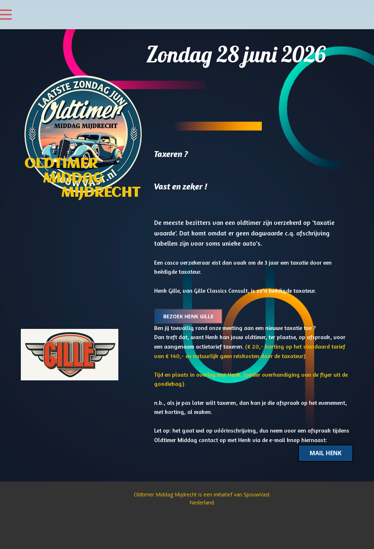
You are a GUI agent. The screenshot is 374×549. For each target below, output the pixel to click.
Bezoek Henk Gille (188, 316)
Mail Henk (325, 453)
